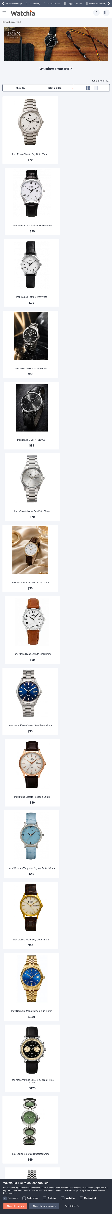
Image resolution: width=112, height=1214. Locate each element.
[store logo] (23, 13)
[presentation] (3, 3)
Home (5, 22)
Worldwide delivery (97, 4)
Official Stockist (53, 4)
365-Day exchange (13, 4)
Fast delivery (34, 4)
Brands (12, 22)
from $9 (74, 4)
